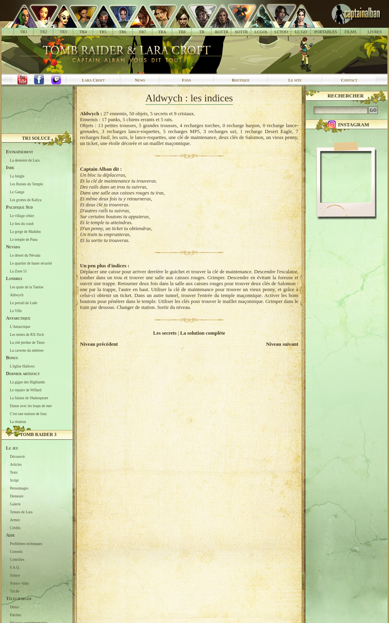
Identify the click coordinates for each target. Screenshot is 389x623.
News (140, 80)
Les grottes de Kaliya (26, 200)
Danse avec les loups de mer (31, 406)
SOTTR (241, 32)
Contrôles (17, 559)
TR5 (103, 32)
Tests (13, 472)
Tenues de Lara (21, 512)
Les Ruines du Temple (26, 184)
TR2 (43, 32)
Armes (15, 520)
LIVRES (375, 32)
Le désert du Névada (25, 255)
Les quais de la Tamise (27, 287)
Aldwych (16, 295)
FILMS (351, 32)
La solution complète (202, 333)
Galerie (15, 504)
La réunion (18, 421)
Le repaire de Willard (25, 390)
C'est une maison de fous (28, 413)
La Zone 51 (18, 271)
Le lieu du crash (22, 223)
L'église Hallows (22, 366)
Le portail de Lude (23, 303)
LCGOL (261, 32)
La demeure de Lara (25, 160)
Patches (15, 615)
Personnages (19, 488)
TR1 (23, 32)
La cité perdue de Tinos (27, 342)
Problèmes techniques (26, 543)
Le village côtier (22, 215)
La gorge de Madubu (25, 231)
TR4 (83, 32)
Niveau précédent (99, 344)
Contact (349, 80)
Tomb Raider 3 (38, 434)
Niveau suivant (282, 344)
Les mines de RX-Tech (27, 334)
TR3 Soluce (36, 138)
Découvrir (17, 456)
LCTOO (281, 32)
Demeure (16, 496)
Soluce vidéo (19, 583)
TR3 (63, 32)
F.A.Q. (15, 567)
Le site (295, 80)
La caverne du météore (27, 350)
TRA (162, 32)
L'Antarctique (20, 326)
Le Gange (17, 192)
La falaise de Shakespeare (29, 398)
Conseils (16, 551)
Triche (14, 591)
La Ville (16, 310)
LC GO (301, 32)
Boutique (241, 80)
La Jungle (17, 176)
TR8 (181, 32)
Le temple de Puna (24, 239)
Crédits (15, 528)
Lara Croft (93, 80)
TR (201, 32)
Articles (16, 464)
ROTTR (222, 32)
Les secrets (165, 333)
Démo (14, 607)
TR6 (122, 32)
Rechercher (346, 96)
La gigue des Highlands (27, 382)
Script (14, 480)
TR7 (142, 32)
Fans (186, 80)
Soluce (15, 575)
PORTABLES (326, 32)
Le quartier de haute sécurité (31, 263)
